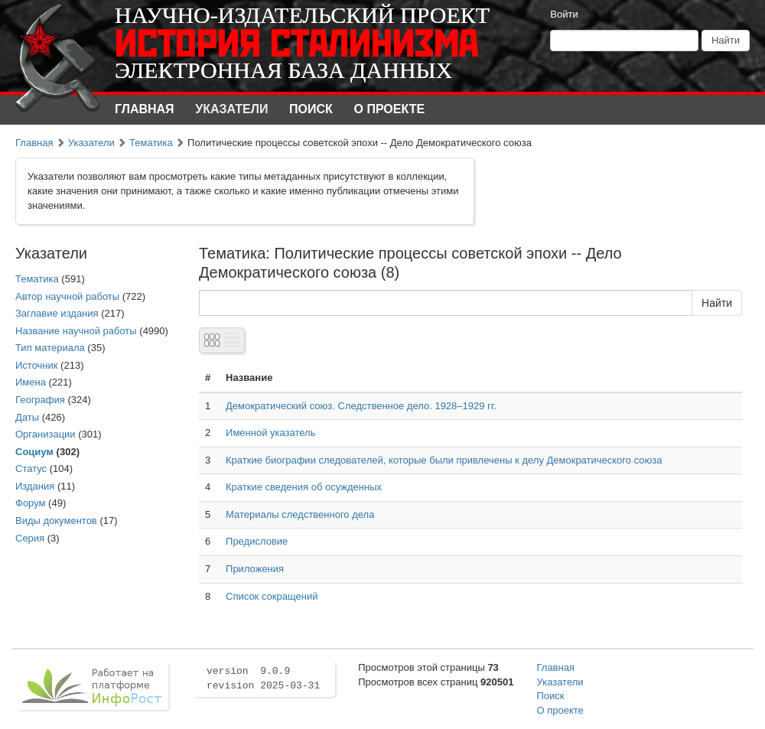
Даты (27, 417)
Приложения (255, 568)
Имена (30, 382)
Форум (30, 503)
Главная (144, 109)
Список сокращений (271, 596)
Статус (31, 468)
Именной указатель (270, 432)
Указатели (231, 109)
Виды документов (56, 520)
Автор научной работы (67, 296)
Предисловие (257, 541)
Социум (34, 451)
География (40, 399)
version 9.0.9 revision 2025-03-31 (263, 679)
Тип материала (50, 347)
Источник (36, 365)
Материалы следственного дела (300, 514)
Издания (34, 486)
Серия (29, 538)
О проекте (389, 109)
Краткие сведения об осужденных (304, 487)
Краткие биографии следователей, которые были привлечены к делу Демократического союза (444, 460)
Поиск (311, 109)
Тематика (151, 142)
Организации (45, 434)
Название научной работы (76, 331)
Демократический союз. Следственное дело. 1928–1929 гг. (361, 406)
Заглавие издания (57, 313)
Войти (564, 14)
